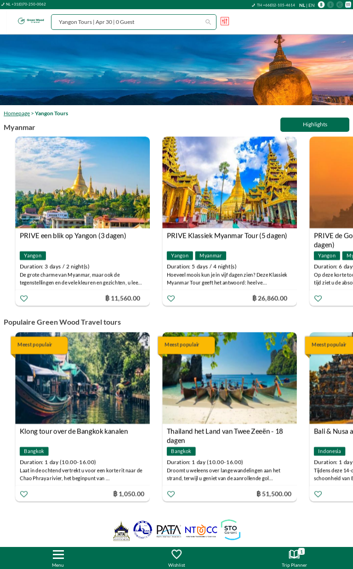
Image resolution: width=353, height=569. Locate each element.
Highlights (315, 124)
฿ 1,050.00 (128, 493)
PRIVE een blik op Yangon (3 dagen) (73, 235)
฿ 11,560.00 (122, 298)
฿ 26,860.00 (269, 298)
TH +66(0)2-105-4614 (276, 5)
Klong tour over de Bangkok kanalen (74, 431)
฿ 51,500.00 (273, 493)
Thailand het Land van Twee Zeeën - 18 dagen (225, 432)
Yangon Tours (51, 113)
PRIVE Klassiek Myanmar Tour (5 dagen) (227, 235)
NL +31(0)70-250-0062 (26, 4)
